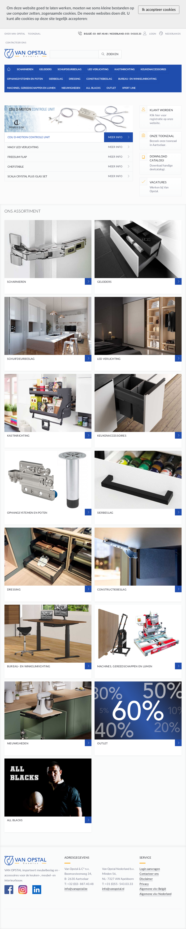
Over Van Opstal (14, 34)
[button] (24, 69)
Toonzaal (34, 34)
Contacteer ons (16, 43)
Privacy (144, 884)
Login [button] (152, 34)
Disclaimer (146, 879)
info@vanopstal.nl (113, 889)
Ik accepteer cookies (159, 10)
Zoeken (113, 54)
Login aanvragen (150, 869)
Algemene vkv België (153, 889)
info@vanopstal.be (75, 889)
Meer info (115, 137)
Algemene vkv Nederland (155, 894)
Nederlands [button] (172, 34)
